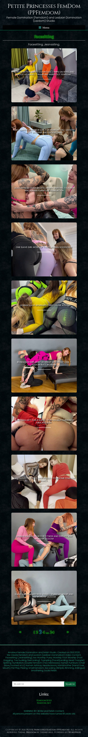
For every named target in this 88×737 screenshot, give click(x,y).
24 (52, 632)
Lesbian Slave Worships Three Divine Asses (44, 305)
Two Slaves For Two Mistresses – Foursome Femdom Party (44, 479)
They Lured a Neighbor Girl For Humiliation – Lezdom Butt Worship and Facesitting (44, 131)
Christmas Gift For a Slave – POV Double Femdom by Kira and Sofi (44, 421)
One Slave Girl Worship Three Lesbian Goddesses (44, 247)
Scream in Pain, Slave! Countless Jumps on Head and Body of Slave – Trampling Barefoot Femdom (44, 73)
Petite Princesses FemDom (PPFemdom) (44, 9)
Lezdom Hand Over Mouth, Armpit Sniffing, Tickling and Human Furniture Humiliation (44, 189)
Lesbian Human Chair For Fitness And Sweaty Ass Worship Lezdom (44, 537)
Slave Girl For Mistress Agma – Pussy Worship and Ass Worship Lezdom (44, 595)
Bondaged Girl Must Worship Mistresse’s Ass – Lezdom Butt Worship (44, 363)
